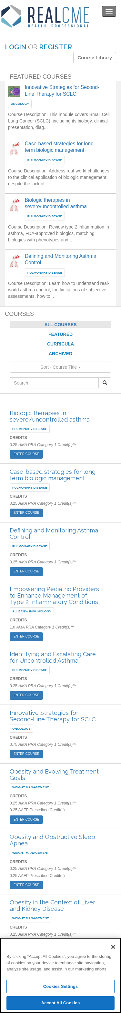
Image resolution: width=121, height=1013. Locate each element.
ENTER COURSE (26, 454)
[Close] (113, 947)
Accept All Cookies (60, 1002)
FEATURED (60, 334)
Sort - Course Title (60, 367)
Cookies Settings (60, 986)
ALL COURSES (60, 324)
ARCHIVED (60, 353)
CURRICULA (60, 343)
